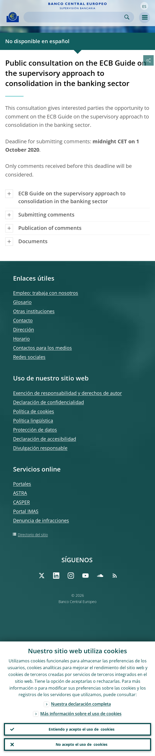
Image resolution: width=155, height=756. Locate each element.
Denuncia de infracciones (41, 520)
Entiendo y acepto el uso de (81, 729)
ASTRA (20, 493)
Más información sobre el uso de (81, 714)
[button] (144, 6)
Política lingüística (33, 420)
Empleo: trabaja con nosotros (45, 293)
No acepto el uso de (81, 744)
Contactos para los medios (42, 348)
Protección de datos (35, 430)
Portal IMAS (25, 511)
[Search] (75, 17)
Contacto (23, 320)
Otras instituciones (34, 311)
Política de (33, 411)
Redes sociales (29, 357)
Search (127, 17)
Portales (22, 484)
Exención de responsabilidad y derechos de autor (67, 393)
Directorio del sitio (33, 534)
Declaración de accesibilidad (44, 439)
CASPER (21, 502)
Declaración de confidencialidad (48, 402)
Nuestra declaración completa (81, 704)
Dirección (23, 329)
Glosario (22, 302)
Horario (21, 339)
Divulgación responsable (40, 448)
